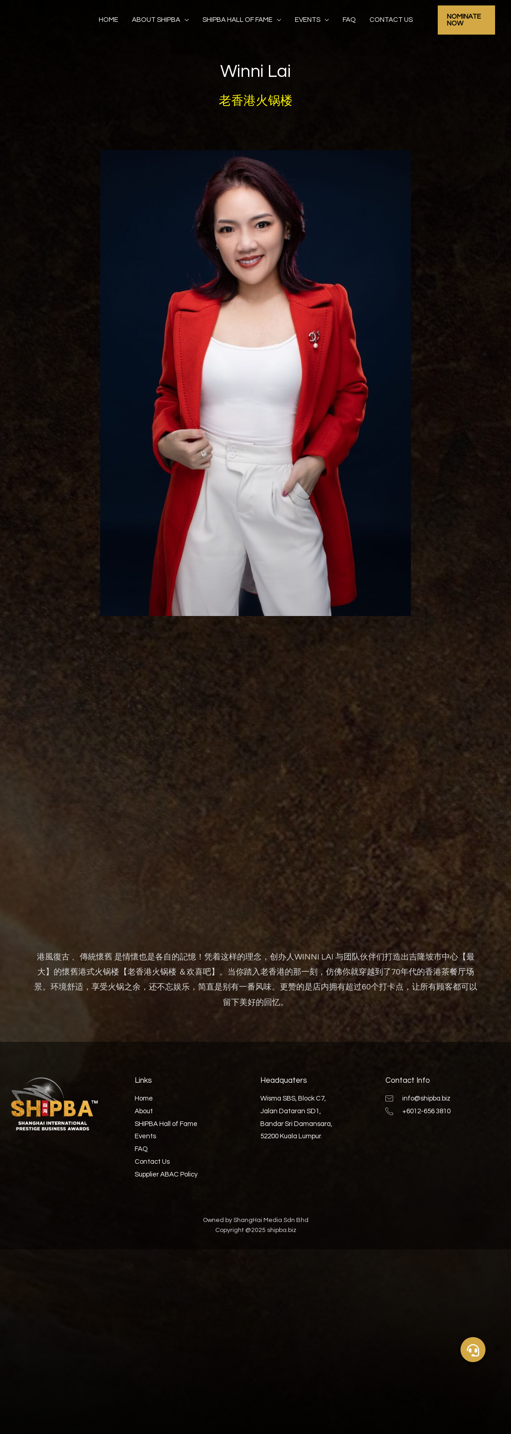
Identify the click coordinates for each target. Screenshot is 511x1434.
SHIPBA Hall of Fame (237, 19)
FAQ (349, 19)
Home (108, 19)
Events (307, 19)
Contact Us (391, 19)
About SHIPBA (156, 19)
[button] (473, 1349)
